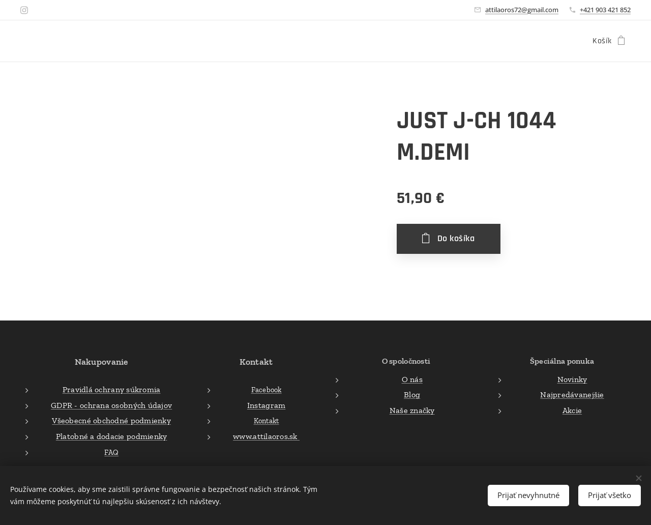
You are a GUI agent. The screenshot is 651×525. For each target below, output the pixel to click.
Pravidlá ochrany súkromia (112, 389)
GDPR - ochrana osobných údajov (111, 405)
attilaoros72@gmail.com (521, 9)
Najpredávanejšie (572, 394)
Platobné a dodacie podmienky (111, 436)
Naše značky (411, 410)
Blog (412, 394)
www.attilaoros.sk (266, 436)
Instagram (266, 405)
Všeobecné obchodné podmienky (111, 420)
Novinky (572, 379)
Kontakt (266, 420)
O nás (411, 379)
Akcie (572, 410)
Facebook (266, 389)
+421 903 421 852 (605, 9)
